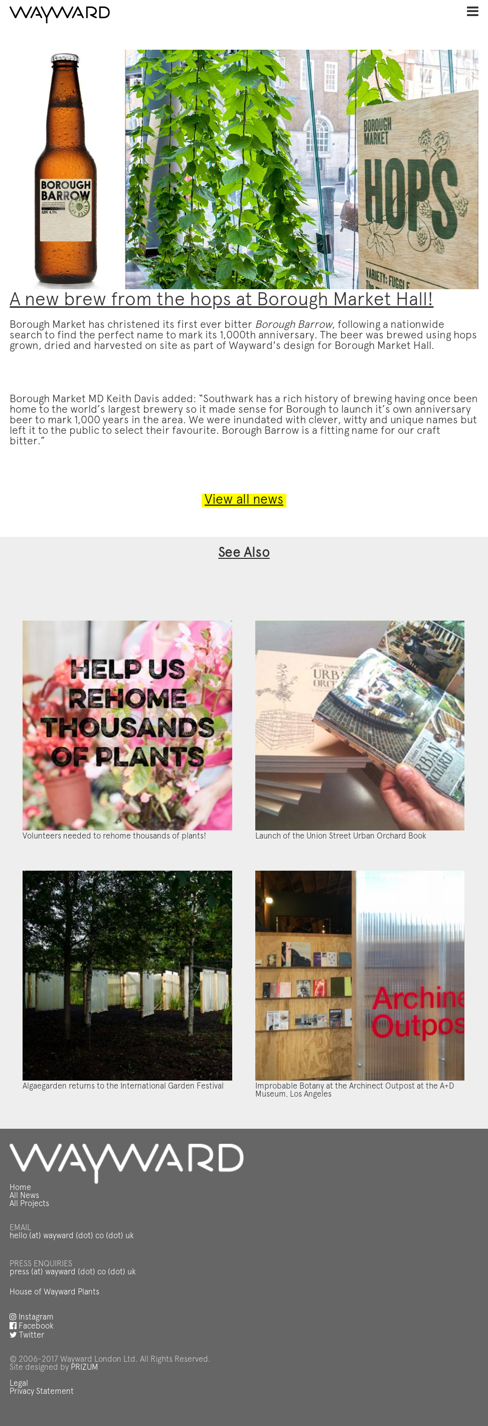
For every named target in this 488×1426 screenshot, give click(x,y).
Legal (19, 1384)
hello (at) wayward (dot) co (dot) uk (72, 1236)
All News (24, 1196)
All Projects (29, 1204)
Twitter (27, 1336)
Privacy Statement (42, 1392)
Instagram (32, 1318)
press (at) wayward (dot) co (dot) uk (73, 1272)
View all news (244, 500)
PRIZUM (84, 1368)
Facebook (32, 1327)
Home (20, 1188)
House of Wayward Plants (54, 1292)
